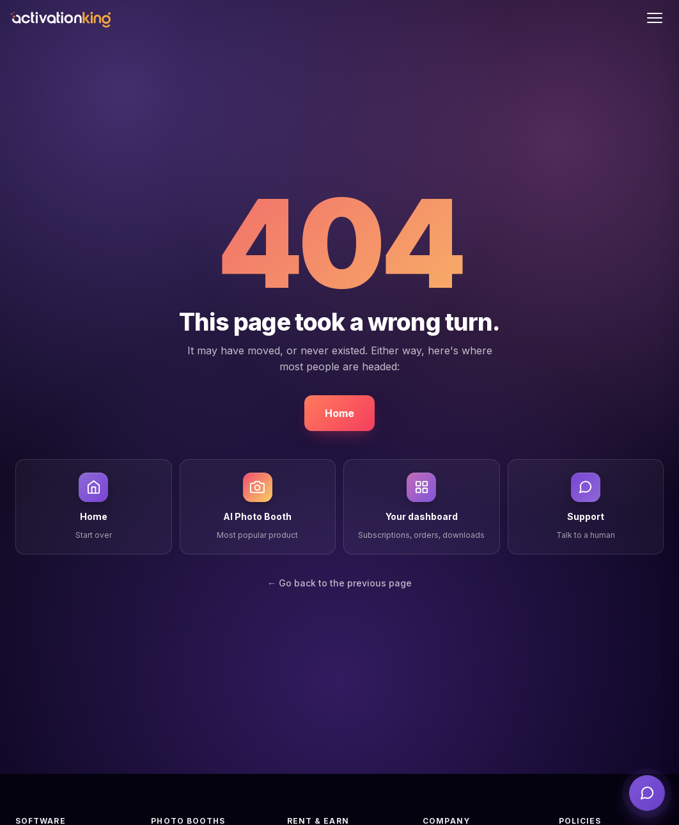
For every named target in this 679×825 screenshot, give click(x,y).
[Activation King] (60, 18)
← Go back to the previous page (339, 583)
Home (339, 413)
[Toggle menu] (655, 18)
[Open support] (647, 793)
